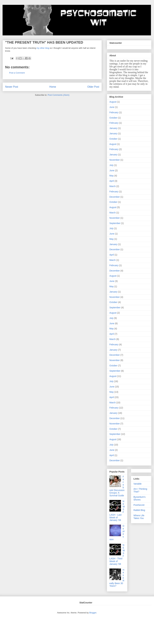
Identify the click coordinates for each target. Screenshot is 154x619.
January (113, 128)
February (113, 112)
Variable (137, 483)
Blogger (92, 612)
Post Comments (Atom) (58, 95)
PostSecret (138, 505)
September (114, 223)
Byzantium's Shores (139, 498)
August (112, 102)
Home (52, 86)
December (114, 197)
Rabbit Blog (139, 510)
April (111, 181)
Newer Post (11, 86)
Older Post (93, 86)
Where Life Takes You (138, 516)
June (111, 107)
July (111, 165)
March (112, 186)
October (113, 117)
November (114, 160)
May (111, 175)
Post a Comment (17, 73)
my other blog (43, 48)
